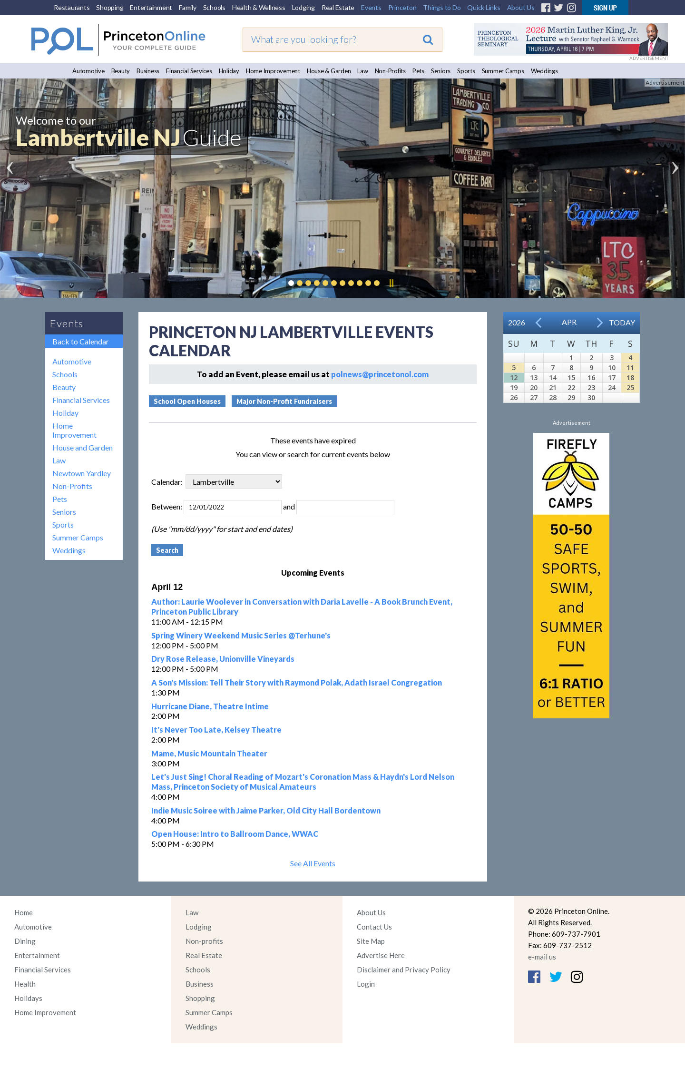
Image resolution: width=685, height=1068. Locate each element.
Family (187, 7)
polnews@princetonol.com (380, 374)
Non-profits (204, 941)
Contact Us (374, 926)
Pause (391, 283)
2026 (516, 322)
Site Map (371, 941)
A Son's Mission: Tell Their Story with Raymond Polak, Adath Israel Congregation (296, 682)
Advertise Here (381, 955)
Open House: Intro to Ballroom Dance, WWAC (234, 833)
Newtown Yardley (81, 473)
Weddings (544, 71)
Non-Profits (390, 71)
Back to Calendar (80, 341)
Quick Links (483, 7)
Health (25, 984)
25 (630, 387)
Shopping (109, 7)
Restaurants (71, 7)
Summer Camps (503, 71)
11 (630, 367)
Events (371, 7)
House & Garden (329, 71)
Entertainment (151, 7)
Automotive (88, 71)
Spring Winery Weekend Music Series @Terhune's (241, 635)
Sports (466, 71)
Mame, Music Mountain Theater (209, 753)
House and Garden (82, 447)
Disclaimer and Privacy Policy (403, 969)
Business (148, 71)
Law (362, 71)
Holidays (28, 998)
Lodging (303, 7)
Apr (569, 321)
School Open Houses (187, 401)
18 (630, 377)
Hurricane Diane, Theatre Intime (210, 706)
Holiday (229, 71)
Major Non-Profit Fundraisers (284, 401)
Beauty (120, 71)
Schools (214, 7)
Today (622, 322)
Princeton (402, 7)
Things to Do (441, 7)
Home (23, 912)
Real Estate (338, 7)
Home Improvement (273, 71)
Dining (25, 941)
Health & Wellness (258, 7)
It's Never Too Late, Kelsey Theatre (216, 729)
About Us (521, 7)
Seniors (440, 71)
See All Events (312, 863)
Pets (418, 71)
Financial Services (189, 71)
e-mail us (542, 956)
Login (366, 984)
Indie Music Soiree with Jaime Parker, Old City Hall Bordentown (266, 810)
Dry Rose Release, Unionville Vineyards (222, 658)
